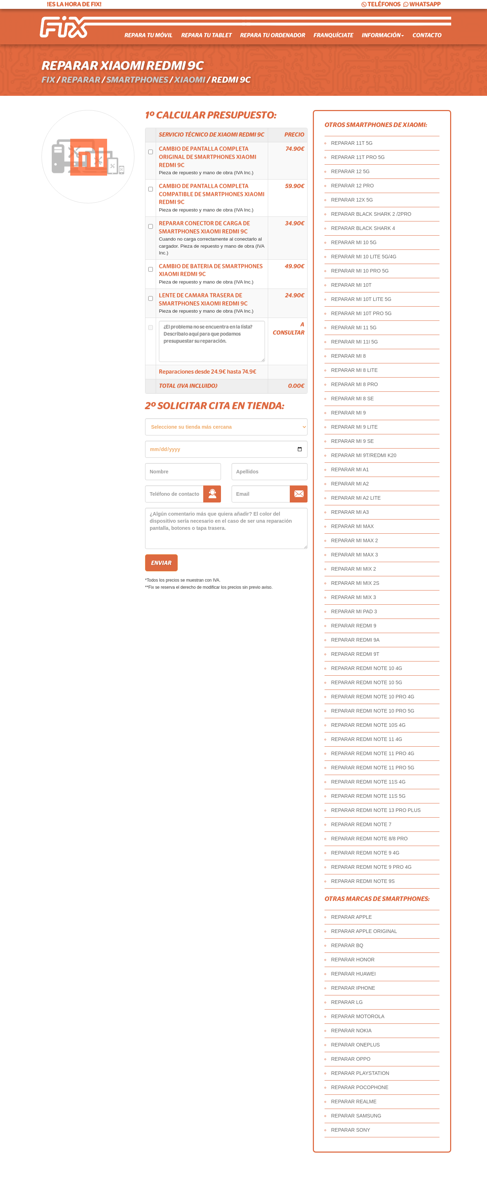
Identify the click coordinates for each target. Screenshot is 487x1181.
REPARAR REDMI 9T (355, 654)
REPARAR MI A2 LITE (356, 498)
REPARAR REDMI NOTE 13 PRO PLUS (376, 810)
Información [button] (383, 35)
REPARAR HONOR (353, 959)
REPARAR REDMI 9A (355, 640)
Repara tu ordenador (272, 35)
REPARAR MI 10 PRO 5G (360, 271)
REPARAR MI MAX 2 (354, 540)
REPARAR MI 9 (348, 413)
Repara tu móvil (148, 35)
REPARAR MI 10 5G (354, 242)
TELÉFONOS (380, 4)
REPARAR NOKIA (351, 1030)
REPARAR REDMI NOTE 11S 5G (368, 796)
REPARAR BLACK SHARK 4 (363, 228)
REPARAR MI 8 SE (352, 398)
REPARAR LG (347, 1002)
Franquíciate (333, 35)
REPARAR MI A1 (350, 469)
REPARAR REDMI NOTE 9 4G (365, 853)
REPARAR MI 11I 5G (354, 342)
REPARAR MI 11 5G (354, 327)
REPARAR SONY (350, 1130)
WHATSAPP (421, 4)
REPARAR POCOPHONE (360, 1087)
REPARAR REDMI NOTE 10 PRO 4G (373, 696)
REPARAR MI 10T (351, 285)
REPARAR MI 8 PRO (354, 384)
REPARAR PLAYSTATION (360, 1073)
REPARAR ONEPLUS (355, 1045)
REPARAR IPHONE (353, 988)
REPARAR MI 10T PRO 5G (361, 313)
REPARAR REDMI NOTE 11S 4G (368, 782)
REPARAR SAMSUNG (356, 1116)
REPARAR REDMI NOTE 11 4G (366, 739)
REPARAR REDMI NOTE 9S (363, 881)
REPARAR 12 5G (350, 171)
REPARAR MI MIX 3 (353, 597)
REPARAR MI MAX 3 (354, 554)
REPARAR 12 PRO (352, 185)
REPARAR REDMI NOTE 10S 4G (368, 725)
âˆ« (226, 426)
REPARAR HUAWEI (353, 974)
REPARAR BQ (347, 945)
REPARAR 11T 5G (352, 143)
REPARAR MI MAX (352, 526)
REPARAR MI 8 (348, 356)
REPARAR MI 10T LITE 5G (361, 299)
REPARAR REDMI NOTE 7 (361, 824)
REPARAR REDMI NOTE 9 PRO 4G (371, 867)
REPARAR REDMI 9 (353, 625)
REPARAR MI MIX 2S (355, 583)
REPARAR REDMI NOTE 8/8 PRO (369, 838)
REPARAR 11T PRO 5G (358, 157)
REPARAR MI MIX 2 (353, 569)
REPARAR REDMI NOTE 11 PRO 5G (373, 767)
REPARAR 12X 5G (352, 200)
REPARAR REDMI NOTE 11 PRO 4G (373, 753)
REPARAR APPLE (351, 917)
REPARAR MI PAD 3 (354, 611)
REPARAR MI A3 (350, 512)
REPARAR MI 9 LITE (354, 427)
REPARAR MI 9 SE (352, 441)
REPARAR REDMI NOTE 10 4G (366, 668)
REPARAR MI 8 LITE (354, 370)
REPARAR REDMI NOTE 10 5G (366, 682)
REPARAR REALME (354, 1101)
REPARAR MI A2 (350, 484)
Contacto (427, 35)
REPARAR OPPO (351, 1059)
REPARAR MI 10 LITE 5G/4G (364, 256)
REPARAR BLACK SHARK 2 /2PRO (371, 214)
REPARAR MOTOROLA (357, 1016)
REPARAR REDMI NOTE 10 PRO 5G (373, 711)
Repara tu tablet (206, 35)
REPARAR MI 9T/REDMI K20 (364, 455)
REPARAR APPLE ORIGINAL (364, 931)
